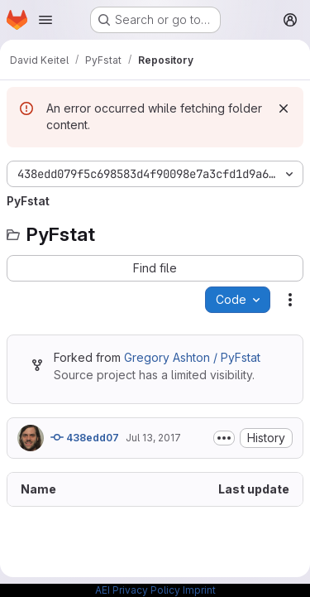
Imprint (199, 590)
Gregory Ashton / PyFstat (192, 357)
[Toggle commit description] (224, 438)
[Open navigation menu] (45, 20)
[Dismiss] (283, 108)
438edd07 (84, 437)
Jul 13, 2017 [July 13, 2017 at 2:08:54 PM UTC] (153, 437)
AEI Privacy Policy (137, 590)
